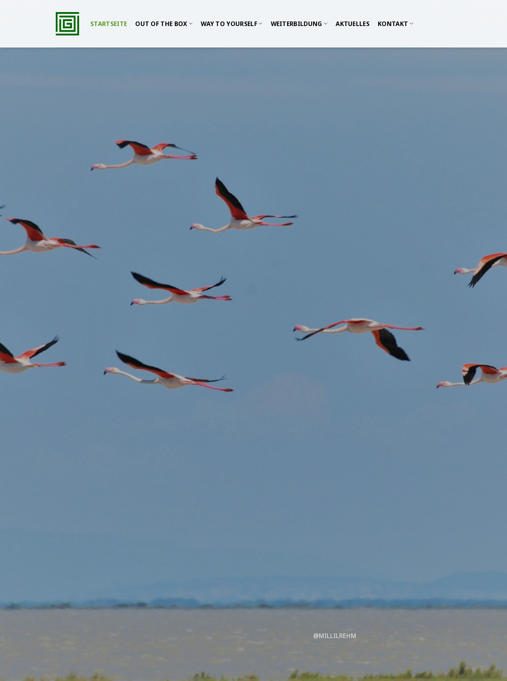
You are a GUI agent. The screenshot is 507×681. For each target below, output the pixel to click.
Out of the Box (163, 16)
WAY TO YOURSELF (231, 16)
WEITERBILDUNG (299, 16)
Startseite (108, 16)
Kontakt (395, 16)
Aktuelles (353, 16)
